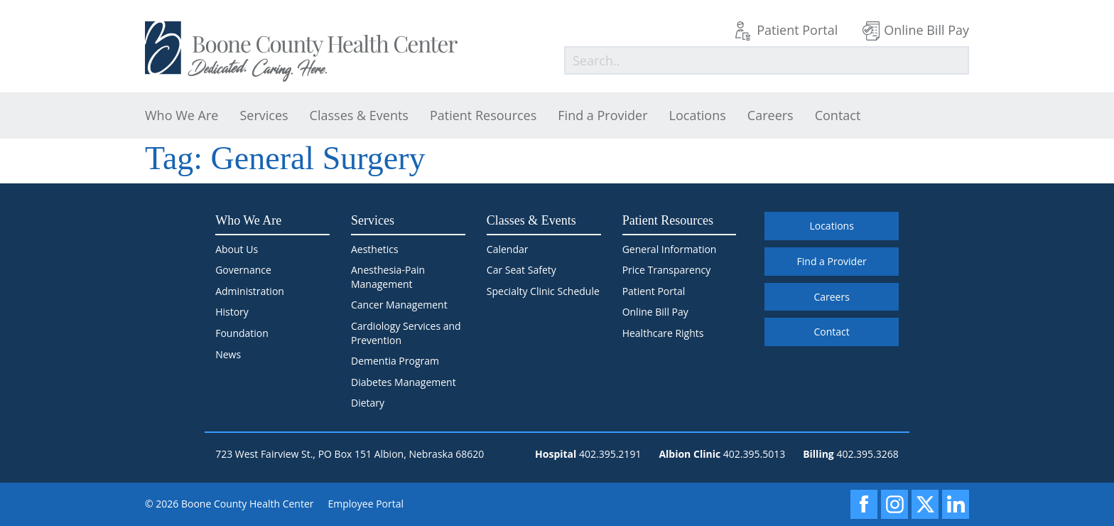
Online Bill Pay (926, 29)
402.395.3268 (867, 454)
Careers (770, 115)
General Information (669, 249)
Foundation (242, 333)
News (228, 354)
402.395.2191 (610, 454)
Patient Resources (483, 115)
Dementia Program (395, 360)
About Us (236, 249)
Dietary (367, 402)
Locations (697, 115)
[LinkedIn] (955, 504)
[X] (925, 504)
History (232, 311)
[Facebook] (863, 504)
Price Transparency (666, 270)
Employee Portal (366, 503)
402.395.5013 (754, 454)
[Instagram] (894, 504)
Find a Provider (602, 115)
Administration (249, 291)
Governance (243, 270)
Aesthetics (375, 249)
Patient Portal (797, 29)
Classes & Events (359, 115)
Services (263, 115)
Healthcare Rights (663, 333)
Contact (838, 115)
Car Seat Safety (521, 270)
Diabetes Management (403, 382)
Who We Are (181, 115)
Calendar (508, 249)
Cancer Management (399, 304)
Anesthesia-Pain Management (388, 277)
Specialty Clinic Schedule (543, 291)
